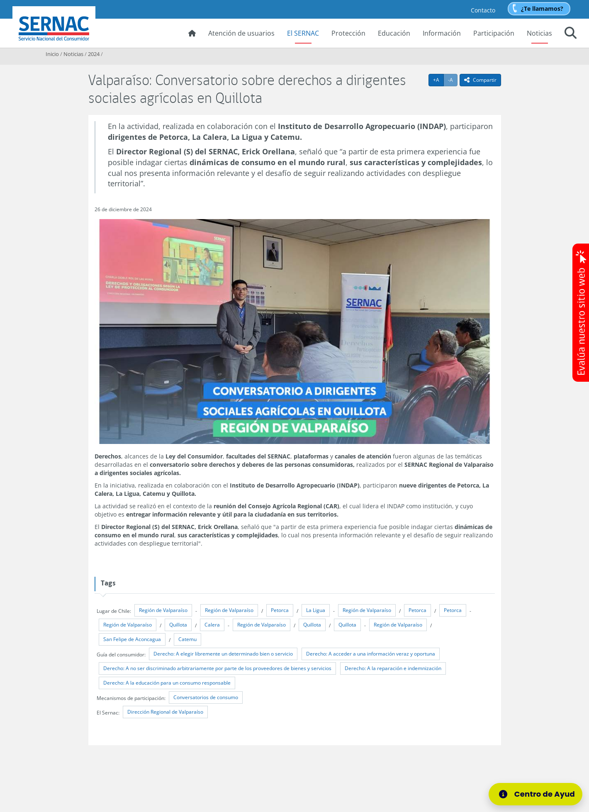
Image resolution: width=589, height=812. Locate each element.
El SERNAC (303, 33)
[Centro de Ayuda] (540, 794)
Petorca (280, 610)
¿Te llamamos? (542, 8)
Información (442, 33)
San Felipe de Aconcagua (132, 639)
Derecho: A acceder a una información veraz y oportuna (370, 653)
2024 (94, 54)
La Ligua (315, 610)
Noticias (539, 33)
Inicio (52, 54)
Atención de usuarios (241, 33)
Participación (493, 33)
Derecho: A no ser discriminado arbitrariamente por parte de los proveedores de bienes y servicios (217, 668)
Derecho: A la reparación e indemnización (393, 668)
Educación (394, 33)
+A (438, 79)
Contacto (483, 10)
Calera (212, 624)
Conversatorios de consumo (205, 697)
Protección (348, 33)
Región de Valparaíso (163, 610)
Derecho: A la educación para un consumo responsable (167, 682)
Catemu (187, 639)
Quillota (178, 624)
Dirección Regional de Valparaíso (165, 711)
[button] (570, 34)
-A (453, 79)
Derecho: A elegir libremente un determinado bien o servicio (223, 653)
